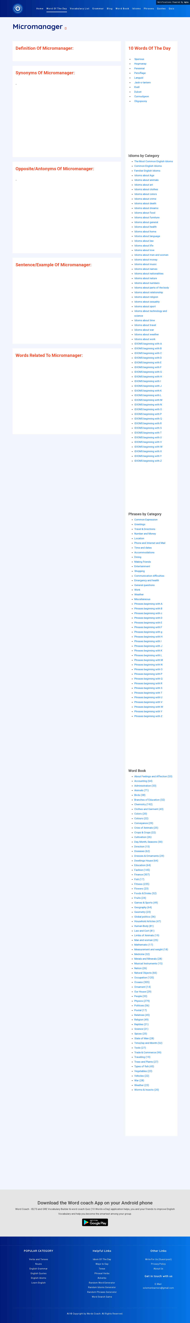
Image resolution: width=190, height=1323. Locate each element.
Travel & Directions (144, 529)
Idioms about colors (145, 194)
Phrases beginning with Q (148, 678)
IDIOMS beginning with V (148, 442)
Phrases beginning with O (148, 669)
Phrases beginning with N (148, 664)
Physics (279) (142, 1000)
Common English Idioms (148, 165)
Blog (110, 8)
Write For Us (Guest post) (158, 1259)
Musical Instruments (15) (148, 963)
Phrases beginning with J (148, 645)
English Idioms (38, 1278)
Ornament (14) (142, 986)
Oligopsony (140, 101)
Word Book (122, 8)
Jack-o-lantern (142, 82)
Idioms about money (145, 259)
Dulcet (137, 91)
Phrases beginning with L (148, 655)
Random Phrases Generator (102, 1292)
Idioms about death (145, 203)
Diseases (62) (142, 851)
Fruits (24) (140, 897)
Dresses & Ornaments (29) (149, 855)
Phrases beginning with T (148, 692)
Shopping (139, 571)
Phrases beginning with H (148, 636)
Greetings (139, 524)
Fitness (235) (141, 883)
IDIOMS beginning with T (148, 432)
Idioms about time (144, 320)
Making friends (142, 561)
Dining (137, 557)
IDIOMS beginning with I (147, 381)
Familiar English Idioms (147, 170)
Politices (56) (141, 1005)
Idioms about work (144, 339)
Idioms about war (144, 329)
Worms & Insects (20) (146, 1089)
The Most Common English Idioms (153, 161)
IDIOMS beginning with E (148, 362)
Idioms (136, 8)
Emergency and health (146, 580)
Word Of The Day (56, 8)
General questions (144, 585)
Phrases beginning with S (148, 688)
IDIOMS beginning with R (148, 423)
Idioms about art (143, 184)
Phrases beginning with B (148, 608)
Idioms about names (145, 268)
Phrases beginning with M (148, 660)
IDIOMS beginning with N (148, 404)
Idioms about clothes (146, 189)
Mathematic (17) (143, 944)
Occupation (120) (144, 977)
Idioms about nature (145, 278)
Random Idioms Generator (102, 1287)
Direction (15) (142, 846)
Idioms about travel (145, 325)
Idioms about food (144, 212)
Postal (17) (140, 1010)
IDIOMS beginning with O (148, 409)
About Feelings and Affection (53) (153, 776)
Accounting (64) (143, 780)
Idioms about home (145, 231)
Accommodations (144, 552)
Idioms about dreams (146, 208)
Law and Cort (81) (144, 930)
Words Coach (94, 1313)
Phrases (149, 8)
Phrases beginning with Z (148, 716)
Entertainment (142, 566)
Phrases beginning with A (148, 603)
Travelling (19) (142, 1057)
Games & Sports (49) (146, 902)
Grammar (98, 8)
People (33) (140, 996)
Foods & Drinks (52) (145, 893)
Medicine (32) (142, 954)
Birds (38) (139, 795)
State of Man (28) (144, 1038)
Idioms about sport (145, 306)
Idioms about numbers (147, 283)
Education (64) (142, 865)
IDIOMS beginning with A (148, 343)
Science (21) (141, 1028)
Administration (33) (145, 785)
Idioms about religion (146, 296)
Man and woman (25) (146, 940)
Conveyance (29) (143, 823)
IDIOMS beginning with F (148, 367)
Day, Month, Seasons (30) (148, 841)
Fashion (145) (142, 869)
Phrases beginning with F (148, 627)
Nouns (38, 1264)
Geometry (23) (142, 911)
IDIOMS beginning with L (148, 395)
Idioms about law (144, 240)
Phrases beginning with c (148, 613)
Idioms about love (144, 250)
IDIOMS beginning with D (148, 357)
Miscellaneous (142, 599)
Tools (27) (140, 1047)
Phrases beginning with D (148, 617)
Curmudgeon (141, 96)
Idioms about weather (146, 334)
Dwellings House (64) (146, 860)
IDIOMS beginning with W (148, 446)
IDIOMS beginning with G (148, 371)
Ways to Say (102, 1264)
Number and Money (145, 533)
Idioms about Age (144, 175)
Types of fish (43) (144, 1066)
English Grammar (39, 1268)
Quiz (171, 8)
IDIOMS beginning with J (148, 385)
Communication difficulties (149, 575)
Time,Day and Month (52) (148, 1042)
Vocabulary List (79, 8)
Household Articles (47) (147, 921)
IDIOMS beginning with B (148, 348)
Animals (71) (141, 790)
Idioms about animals (146, 180)
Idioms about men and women (151, 254)
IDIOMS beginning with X (148, 451)
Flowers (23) (141, 888)
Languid (138, 77)
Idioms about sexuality (147, 301)
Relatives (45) (142, 1014)
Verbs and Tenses (38, 1259)
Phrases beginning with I (148, 641)
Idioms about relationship (148, 292)
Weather (139, 594)
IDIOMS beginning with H (148, 376)
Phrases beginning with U (148, 697)
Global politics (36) (145, 916)
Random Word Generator (102, 1283)
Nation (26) (140, 968)
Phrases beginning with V (148, 702)
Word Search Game (102, 1297)
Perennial (139, 68)
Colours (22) (141, 818)
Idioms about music (145, 264)
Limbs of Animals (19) (146, 935)
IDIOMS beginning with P (148, 414)
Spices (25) (140, 1033)
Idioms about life (143, 245)
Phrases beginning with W (148, 706)
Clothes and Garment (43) (148, 809)
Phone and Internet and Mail (149, 542)
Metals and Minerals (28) (148, 958)
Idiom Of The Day (102, 1259)
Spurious (139, 59)
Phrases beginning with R (148, 683)
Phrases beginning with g (148, 631)
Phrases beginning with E (148, 622)
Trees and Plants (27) (146, 1061)
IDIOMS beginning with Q (148, 418)
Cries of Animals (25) (146, 827)
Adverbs (102, 1278)
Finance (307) (142, 874)
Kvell (137, 87)
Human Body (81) (144, 926)
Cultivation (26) (143, 837)
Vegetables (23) (143, 1071)
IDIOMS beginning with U (148, 437)
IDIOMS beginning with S (148, 427)
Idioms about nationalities (148, 273)
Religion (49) (141, 1019)
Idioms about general (146, 222)
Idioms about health (145, 226)
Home (39, 8)
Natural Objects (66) (145, 972)
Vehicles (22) (141, 1075)
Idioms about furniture (146, 217)
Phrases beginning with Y (148, 711)
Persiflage (140, 72)
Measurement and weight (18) (151, 949)
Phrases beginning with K (148, 650)
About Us (158, 1268)
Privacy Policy (158, 1264)
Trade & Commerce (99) (147, 1052)
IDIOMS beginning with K (148, 390)
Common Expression (145, 519)
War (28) (139, 1080)
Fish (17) (139, 879)
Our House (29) (142, 991)
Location (139, 538)
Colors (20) (140, 813)
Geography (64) (143, 907)
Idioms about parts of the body (151, 287)
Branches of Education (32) (149, 799)
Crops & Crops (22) (145, 832)
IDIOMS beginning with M (148, 399)
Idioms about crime (145, 198)
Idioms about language (147, 236)
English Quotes (39, 1273)
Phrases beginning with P (148, 673)
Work (137, 589)
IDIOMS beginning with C (148, 353)
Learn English (38, 1283)
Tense (102, 1268)
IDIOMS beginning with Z (148, 460)
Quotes (161, 8)
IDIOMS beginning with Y (148, 456)
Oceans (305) (142, 982)
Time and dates (143, 547)
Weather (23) (141, 1085)
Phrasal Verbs (102, 1273)
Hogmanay (140, 63)
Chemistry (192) (143, 804)
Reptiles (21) (141, 1024)
